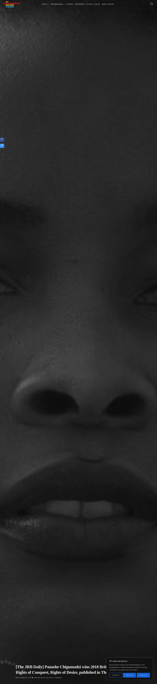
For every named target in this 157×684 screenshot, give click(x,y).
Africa (44, 4)
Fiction (89, 4)
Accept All (143, 675)
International (57, 4)
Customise (115, 675)
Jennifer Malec (40, 677)
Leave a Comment (55, 677)
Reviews (69, 4)
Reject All (129, 675)
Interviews (79, 4)
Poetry (97, 4)
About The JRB (108, 4)
